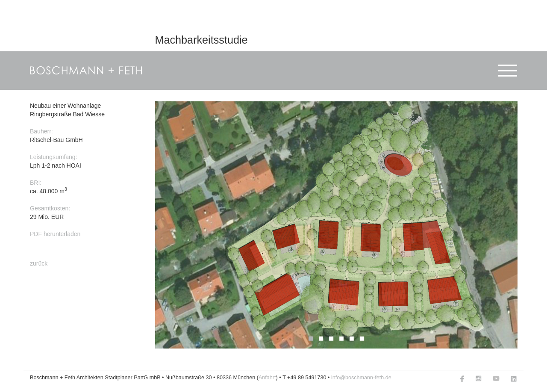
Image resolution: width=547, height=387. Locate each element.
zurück (38, 263)
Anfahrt (267, 378)
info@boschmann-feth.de (361, 378)
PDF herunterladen (55, 233)
